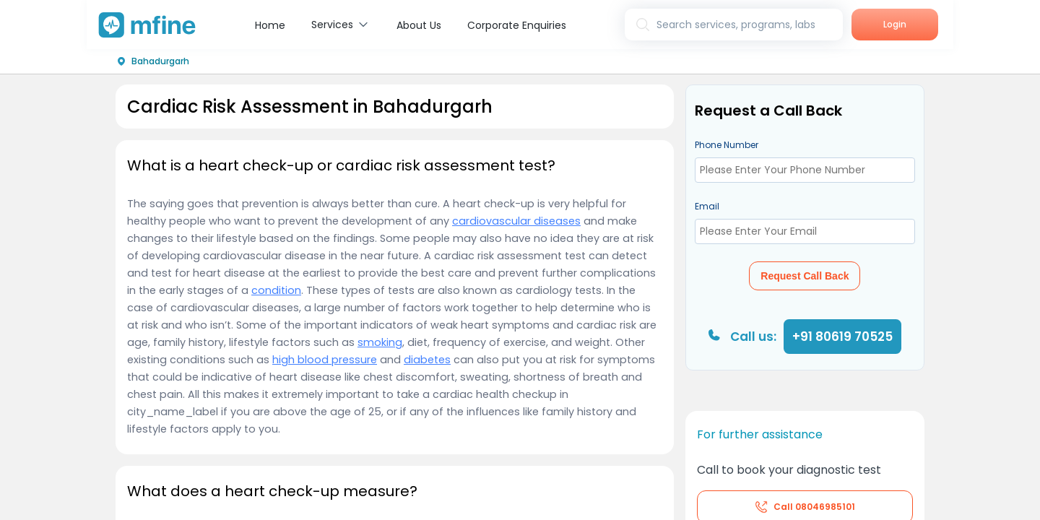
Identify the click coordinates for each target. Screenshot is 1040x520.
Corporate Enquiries (516, 25)
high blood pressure (324, 359)
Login (894, 24)
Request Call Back (804, 276)
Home (270, 25)
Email (707, 206)
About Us (418, 25)
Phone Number (726, 145)
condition (276, 290)
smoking (380, 342)
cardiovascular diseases (516, 221)
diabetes (427, 359)
